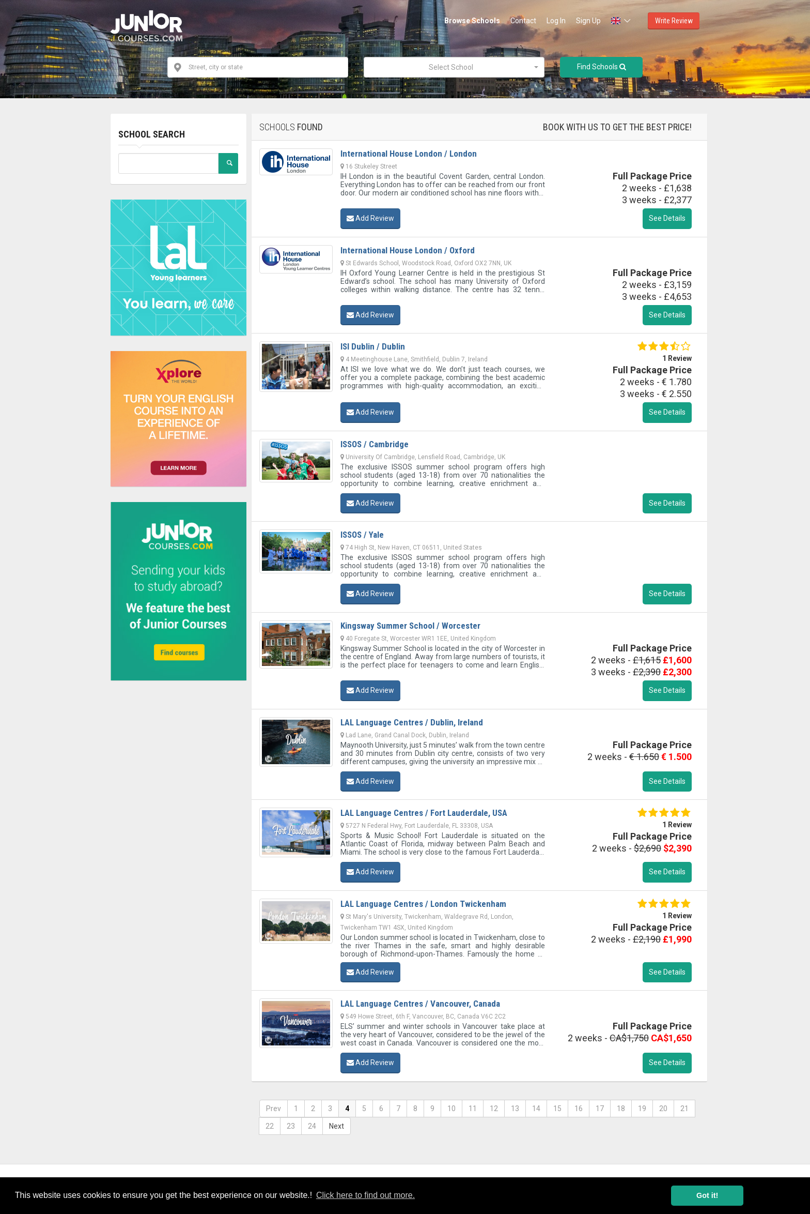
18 (621, 1108)
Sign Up (588, 21)
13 (515, 1108)
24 (312, 1126)
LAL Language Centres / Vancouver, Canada (420, 1003)
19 (642, 1108)
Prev (273, 1108)
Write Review (674, 21)
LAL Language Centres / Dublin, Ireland (411, 722)
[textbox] (451, 67)
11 (473, 1108)
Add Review (370, 218)
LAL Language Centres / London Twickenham (423, 904)
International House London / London (408, 153)
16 (578, 1108)
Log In (556, 21)
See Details (667, 218)
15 (557, 1108)
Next (336, 1126)
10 (451, 1108)
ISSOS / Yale (362, 534)
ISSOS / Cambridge (374, 444)
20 (663, 1108)
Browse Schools (472, 21)
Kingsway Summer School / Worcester (410, 625)
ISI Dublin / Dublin (372, 346)
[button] (621, 20)
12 (494, 1108)
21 (684, 1108)
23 (291, 1126)
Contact (523, 21)
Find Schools (601, 67)
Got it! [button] (707, 1195)
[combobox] (454, 67)
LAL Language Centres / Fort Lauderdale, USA (423, 813)
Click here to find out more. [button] (365, 1195)
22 (270, 1126)
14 (536, 1108)
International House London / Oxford (407, 250)
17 (600, 1108)
